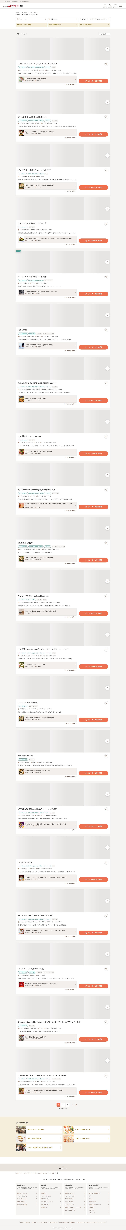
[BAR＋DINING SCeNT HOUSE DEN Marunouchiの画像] (63, 368)
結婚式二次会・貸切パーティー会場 (46, 1173)
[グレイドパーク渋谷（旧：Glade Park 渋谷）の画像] (63, 155)
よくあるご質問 (102, 1222)
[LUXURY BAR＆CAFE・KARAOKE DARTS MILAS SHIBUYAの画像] (63, 1060)
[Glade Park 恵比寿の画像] (63, 528)
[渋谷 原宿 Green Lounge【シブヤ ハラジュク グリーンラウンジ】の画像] (63, 634)
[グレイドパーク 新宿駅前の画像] (63, 687)
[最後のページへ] (76, 1105)
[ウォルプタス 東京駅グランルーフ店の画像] (63, 208)
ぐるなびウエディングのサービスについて (87, 1222)
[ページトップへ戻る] (63, 1167)
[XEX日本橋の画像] (63, 315)
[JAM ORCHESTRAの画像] (63, 741)
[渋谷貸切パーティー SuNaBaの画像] (63, 421)
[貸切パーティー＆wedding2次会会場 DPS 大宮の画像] (63, 474)
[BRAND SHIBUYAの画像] (63, 847)
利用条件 (34, 1222)
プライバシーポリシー (42, 1222)
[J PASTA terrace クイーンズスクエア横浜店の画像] (63, 900)
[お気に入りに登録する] (106, 64)
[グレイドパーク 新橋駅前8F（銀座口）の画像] (63, 262)
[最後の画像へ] (107, 49)
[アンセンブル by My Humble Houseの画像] (63, 102)
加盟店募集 (72, 1222)
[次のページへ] (72, 1105)
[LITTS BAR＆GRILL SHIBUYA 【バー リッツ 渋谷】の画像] (63, 794)
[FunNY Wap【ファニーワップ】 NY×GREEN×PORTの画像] (63, 49)
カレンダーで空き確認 (93, 81)
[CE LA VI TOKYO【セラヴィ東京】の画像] (63, 954)
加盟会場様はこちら (64, 1222)
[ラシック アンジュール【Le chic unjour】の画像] (63, 581)
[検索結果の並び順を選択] (104, 34)
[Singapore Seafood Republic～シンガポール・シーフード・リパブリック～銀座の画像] (63, 1007)
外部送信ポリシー (53, 1222)
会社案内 (22, 1222)
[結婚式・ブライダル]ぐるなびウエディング (26, 1173)
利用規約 (28, 1222)
